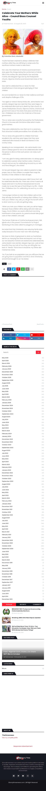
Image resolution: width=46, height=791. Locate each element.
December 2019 (23, 563)
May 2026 (23, 358)
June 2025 (23, 389)
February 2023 (23, 467)
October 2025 (23, 377)
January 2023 (23, 470)
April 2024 (23, 428)
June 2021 (23, 523)
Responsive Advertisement (23, 746)
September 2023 (23, 448)
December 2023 (23, 439)
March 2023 (23, 465)
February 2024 (23, 434)
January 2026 (23, 369)
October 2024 (23, 411)
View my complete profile (9, 738)
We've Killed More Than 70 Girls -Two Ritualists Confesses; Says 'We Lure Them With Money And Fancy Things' (26, 628)
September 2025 (23, 380)
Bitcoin (23, 668)
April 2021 (23, 529)
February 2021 (23, 535)
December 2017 (23, 580)
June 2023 (23, 456)
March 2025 (23, 397)
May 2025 (23, 391)
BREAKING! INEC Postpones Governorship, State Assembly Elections (26, 610)
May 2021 (23, 526)
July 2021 (23, 521)
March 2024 (23, 431)
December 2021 (23, 507)
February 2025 (23, 400)
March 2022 (23, 498)
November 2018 (23, 574)
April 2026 (23, 361)
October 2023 (23, 445)
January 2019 (23, 568)
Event (9, 9)
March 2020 (23, 560)
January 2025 (23, 403)
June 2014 (23, 594)
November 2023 (23, 442)
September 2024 (23, 414)
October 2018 (23, 577)
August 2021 (23, 518)
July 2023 (23, 453)
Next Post (40, 324)
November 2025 (23, 375)
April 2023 (23, 462)
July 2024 (23, 420)
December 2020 (23, 540)
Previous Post (7, 324)
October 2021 (23, 512)
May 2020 (23, 554)
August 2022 (23, 484)
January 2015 (23, 588)
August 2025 (23, 383)
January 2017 (23, 585)
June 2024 (23, 422)
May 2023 (23, 459)
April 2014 (23, 596)
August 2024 (23, 417)
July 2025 (23, 386)
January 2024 (23, 436)
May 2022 (23, 492)
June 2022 (23, 490)
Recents (23, 604)
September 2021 (23, 515)
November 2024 (23, 408)
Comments (37, 604)
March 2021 (23, 532)
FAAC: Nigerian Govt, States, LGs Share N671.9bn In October (20, 653)
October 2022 (23, 479)
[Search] (19, 352)
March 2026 (23, 363)
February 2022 (23, 501)
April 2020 (23, 557)
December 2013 (23, 599)
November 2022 (23, 476)
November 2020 (23, 543)
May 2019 (23, 566)
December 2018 (23, 571)
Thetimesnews (8, 735)
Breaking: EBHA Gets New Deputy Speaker (26, 618)
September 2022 (23, 481)
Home (4, 9)
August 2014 (23, 591)
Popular (9, 604)
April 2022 (23, 495)
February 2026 (23, 366)
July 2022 (23, 487)
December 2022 (23, 473)
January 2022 (23, 504)
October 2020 (23, 546)
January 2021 (23, 537)
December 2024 (23, 406)
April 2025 (23, 394)
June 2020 (23, 551)
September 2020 (23, 549)
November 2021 (23, 509)
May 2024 (23, 425)
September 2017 (23, 582)
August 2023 (23, 450)
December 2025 (23, 372)
